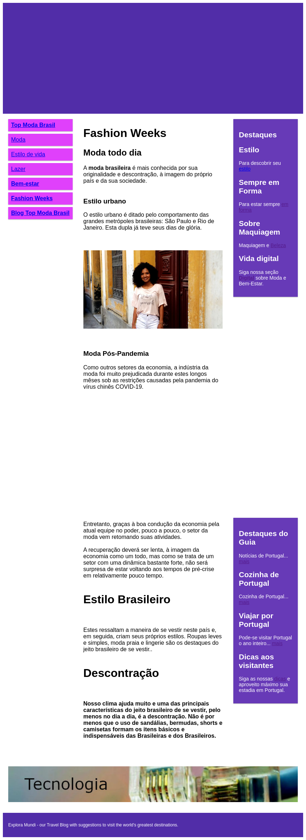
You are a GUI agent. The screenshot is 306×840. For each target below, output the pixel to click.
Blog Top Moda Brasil (40, 213)
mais (244, 561)
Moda (18, 140)
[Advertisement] (153, 58)
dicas (280, 679)
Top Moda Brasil (33, 125)
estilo (245, 169)
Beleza (278, 245)
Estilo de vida (28, 154)
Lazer (18, 169)
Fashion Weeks (32, 198)
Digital (246, 278)
